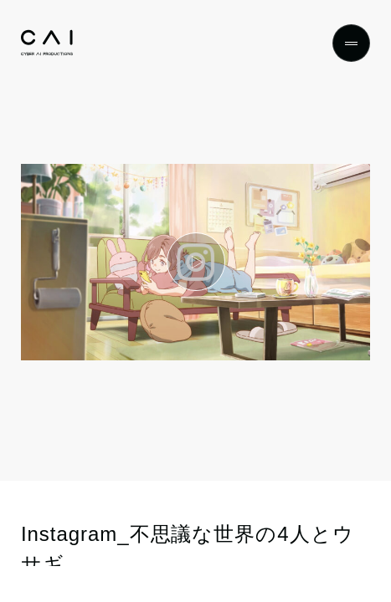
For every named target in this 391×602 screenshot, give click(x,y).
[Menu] (351, 43)
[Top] (47, 42)
